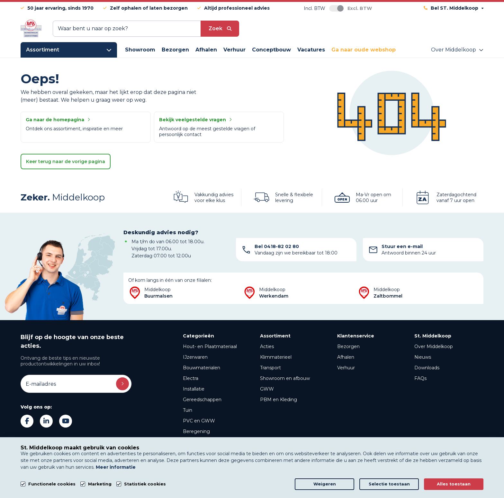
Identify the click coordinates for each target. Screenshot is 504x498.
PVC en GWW (199, 421)
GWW (267, 389)
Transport (270, 368)
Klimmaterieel (276, 357)
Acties (267, 346)
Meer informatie (116, 467)
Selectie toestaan (389, 484)
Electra (190, 378)
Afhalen (345, 357)
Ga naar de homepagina (58, 120)
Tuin (187, 410)
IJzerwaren (195, 357)
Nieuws (422, 357)
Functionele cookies (52, 484)
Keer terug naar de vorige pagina (65, 161)
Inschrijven (122, 383)
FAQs (420, 378)
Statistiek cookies (145, 484)
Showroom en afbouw (285, 378)
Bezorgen (348, 346)
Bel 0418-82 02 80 (277, 246)
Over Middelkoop (433, 346)
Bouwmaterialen (201, 368)
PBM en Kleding (278, 399)
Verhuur (346, 368)
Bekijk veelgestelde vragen (195, 120)
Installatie (193, 389)
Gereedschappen (202, 399)
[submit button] (220, 29)
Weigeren (324, 484)
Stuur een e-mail (402, 246)
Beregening (196, 431)
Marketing (100, 484)
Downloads (426, 368)
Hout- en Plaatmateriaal (210, 346)
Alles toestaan (454, 484)
